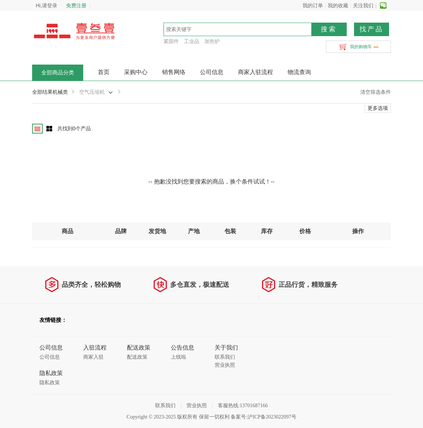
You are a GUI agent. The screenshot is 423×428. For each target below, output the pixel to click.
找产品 (371, 29)
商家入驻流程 (255, 72)
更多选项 (378, 108)
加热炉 (212, 41)
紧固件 (171, 41)
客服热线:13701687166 (243, 405)
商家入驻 (93, 357)
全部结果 (42, 92)
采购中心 (135, 72)
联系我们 (225, 357)
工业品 (191, 41)
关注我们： (365, 5)
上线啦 (178, 357)
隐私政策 (49, 382)
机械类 (60, 92)
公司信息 (211, 72)
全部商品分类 (57, 73)
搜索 (329, 29)
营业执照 (225, 365)
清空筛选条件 (375, 92)
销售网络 (173, 72)
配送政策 (137, 357)
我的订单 (313, 5)
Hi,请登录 (46, 5)
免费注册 (76, 5)
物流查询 (299, 72)
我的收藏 (338, 5)
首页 (103, 72)
